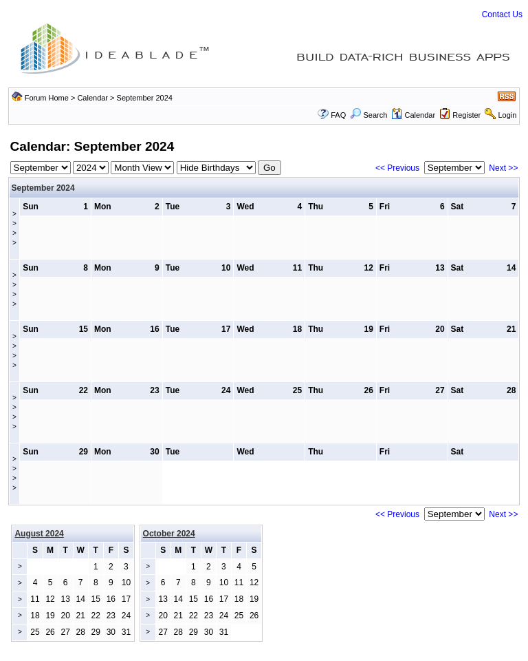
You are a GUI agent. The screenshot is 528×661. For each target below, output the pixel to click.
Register (466, 115)
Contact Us (502, 14)
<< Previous (397, 168)
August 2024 (38, 533)
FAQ (338, 115)
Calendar (92, 98)
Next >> (503, 168)
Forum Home (47, 98)
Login (507, 115)
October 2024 (169, 533)
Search (368, 115)
